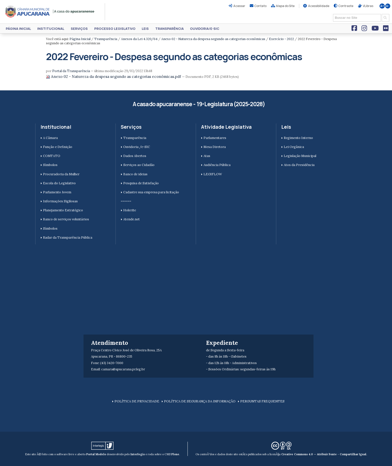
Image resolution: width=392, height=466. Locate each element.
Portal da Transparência (71, 71)
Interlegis (137, 454)
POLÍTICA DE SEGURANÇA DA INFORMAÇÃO (200, 401)
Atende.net (131, 219)
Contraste (345, 6)
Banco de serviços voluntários (66, 219)
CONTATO (51, 156)
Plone (175, 454)
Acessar (239, 6)
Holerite (129, 210)
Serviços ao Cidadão (138, 165)
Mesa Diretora (215, 147)
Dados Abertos (134, 156)
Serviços (79, 28)
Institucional (50, 28)
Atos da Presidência (299, 165)
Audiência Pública (217, 165)
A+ (382, 6)
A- (388, 6)
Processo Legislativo (115, 28)
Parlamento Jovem (57, 192)
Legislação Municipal (300, 156)
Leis (145, 28)
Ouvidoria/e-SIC (204, 28)
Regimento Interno (298, 138)
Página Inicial (18, 28)
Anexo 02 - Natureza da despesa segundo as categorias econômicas (213, 39)
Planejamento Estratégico (63, 210)
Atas (207, 156)
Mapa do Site (285, 6)
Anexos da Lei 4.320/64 (139, 39)
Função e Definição (57, 147)
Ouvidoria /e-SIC (136, 147)
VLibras (368, 6)
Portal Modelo (96, 454)
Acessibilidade (318, 6)
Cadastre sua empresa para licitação (151, 192)
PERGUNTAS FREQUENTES (262, 401)
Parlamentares (215, 138)
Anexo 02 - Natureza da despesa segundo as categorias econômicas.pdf (114, 76)
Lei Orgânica (294, 147)
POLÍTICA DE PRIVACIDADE (136, 401)
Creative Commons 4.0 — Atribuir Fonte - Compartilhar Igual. (324, 454)
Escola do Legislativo (59, 183)
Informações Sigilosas (60, 201)
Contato (260, 6)
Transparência (169, 28)
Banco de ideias (135, 174)
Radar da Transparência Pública (67, 237)
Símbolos (50, 165)
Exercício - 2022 (281, 39)
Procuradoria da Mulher (61, 174)
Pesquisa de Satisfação (141, 183)
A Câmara (50, 138)
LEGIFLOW (213, 174)
